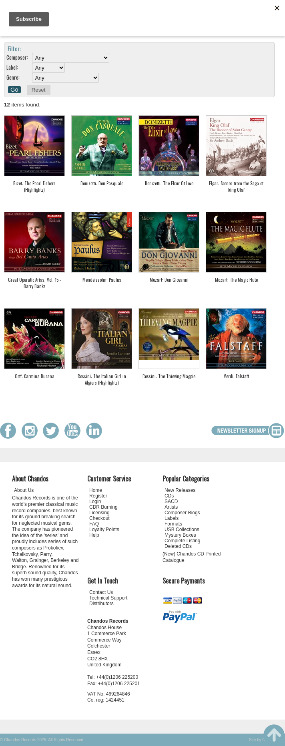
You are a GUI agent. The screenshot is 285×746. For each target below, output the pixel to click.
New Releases (180, 490)
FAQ (94, 524)
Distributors (101, 603)
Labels (172, 518)
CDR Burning (103, 507)
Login (95, 501)
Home (95, 490)
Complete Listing (182, 540)
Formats (173, 524)
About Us (24, 490)
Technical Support (108, 598)
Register (98, 496)
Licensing (99, 512)
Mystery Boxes (180, 535)
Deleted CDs (178, 546)
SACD (171, 501)
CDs (169, 496)
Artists (171, 507)
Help (94, 535)
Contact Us (101, 592)
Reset (39, 90)
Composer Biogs (182, 512)
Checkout (99, 518)
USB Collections (182, 529)
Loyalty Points (104, 529)
